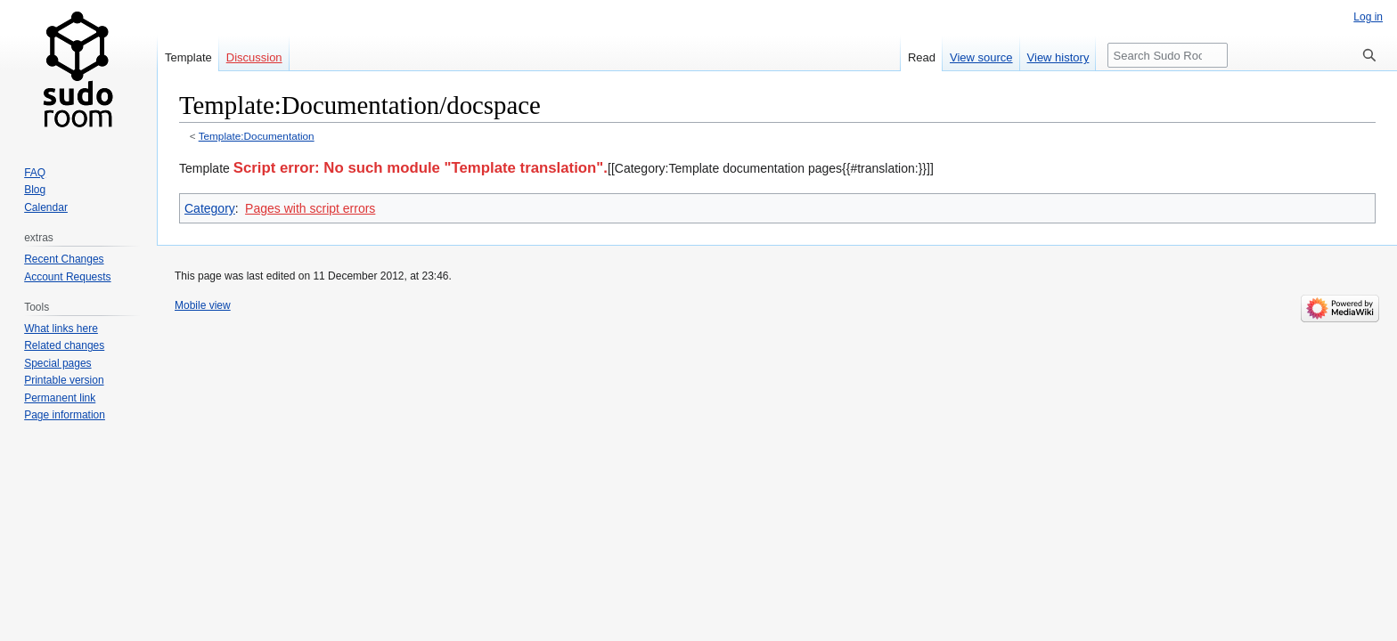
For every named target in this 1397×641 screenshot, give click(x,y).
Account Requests (67, 277)
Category (209, 208)
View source (981, 57)
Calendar (46, 207)
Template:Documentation (257, 136)
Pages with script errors (310, 208)
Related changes (64, 345)
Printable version (63, 380)
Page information (64, 415)
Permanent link (59, 398)
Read (921, 57)
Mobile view (203, 305)
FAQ (34, 172)
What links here (61, 328)
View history (1058, 57)
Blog (34, 189)
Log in (1368, 17)
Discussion (254, 57)
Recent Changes (63, 259)
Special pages (57, 363)
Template (188, 57)
